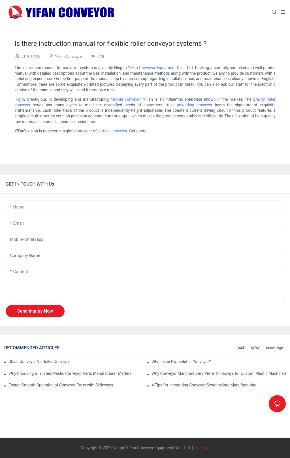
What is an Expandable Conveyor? (181, 362)
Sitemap (201, 448)
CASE (240, 348)
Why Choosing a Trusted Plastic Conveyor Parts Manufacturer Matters (70, 373)
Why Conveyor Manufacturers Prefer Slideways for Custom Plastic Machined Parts (219, 373)
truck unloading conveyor (189, 105)
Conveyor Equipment (157, 67)
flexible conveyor (125, 99)
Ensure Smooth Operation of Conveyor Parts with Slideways (60, 385)
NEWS (255, 348)
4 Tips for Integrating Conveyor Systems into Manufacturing (204, 385)
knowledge (274, 348)
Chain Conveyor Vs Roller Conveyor (39, 361)
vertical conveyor (112, 131)
